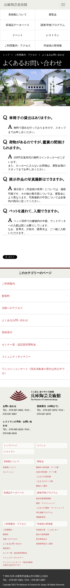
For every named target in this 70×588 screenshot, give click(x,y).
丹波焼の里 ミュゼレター (47, 530)
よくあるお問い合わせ (15, 320)
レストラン (52, 35)
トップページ (10, 445)
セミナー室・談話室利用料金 (19, 344)
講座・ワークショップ (45, 503)
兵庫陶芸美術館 (15, 4)
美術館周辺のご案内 (44, 544)
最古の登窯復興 (42, 534)
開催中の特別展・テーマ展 (47, 467)
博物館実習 (40, 517)
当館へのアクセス (12, 307)
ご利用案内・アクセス (17, 45)
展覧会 (53, 14)
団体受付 (7, 332)
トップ (6, 55)
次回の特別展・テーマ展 (46, 472)
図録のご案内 (41, 486)
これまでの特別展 (43, 477)
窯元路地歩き (41, 539)
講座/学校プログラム (53, 24)
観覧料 (6, 295)
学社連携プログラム (44, 512)
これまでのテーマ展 (44, 481)
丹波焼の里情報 (52, 45)
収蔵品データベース (17, 24)
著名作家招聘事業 (43, 498)
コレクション (8, 472)
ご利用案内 (8, 283)
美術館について (17, 14)
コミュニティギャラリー (16, 356)
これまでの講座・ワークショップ (50, 508)
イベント (17, 35)
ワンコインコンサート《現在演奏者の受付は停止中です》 (33, 371)
